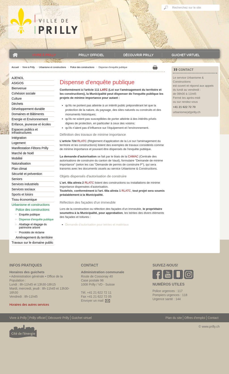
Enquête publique (29, 214)
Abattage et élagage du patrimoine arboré (33, 226)
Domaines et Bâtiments (28, 114)
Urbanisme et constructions (52, 67)
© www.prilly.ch (209, 326)
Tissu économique (24, 199)
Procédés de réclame (31, 232)
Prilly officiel (91, 55)
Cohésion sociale (24, 93)
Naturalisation (21, 163)
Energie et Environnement (30, 119)
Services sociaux (23, 189)
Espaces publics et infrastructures (25, 131)
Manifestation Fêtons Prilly (30, 148)
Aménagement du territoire (34, 237)
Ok (166, 7)
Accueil (15, 67)
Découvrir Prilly (138, 55)
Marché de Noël (23, 153)
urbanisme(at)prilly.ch (186, 112)
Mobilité (17, 158)
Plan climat (19, 168)
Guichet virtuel (186, 55)
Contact (213, 318)
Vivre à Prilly (44, 55)
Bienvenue (19, 88)
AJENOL (18, 78)
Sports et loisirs (22, 194)
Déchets (17, 103)
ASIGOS (18, 83)
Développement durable (28, 109)
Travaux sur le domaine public (32, 242)
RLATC (82, 141)
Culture (17, 98)
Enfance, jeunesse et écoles (31, 124)
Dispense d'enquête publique (36, 219)
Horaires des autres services (29, 304)
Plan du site (173, 318)
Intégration (19, 138)
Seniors (17, 179)
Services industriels (25, 184)
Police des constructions (82, 67)
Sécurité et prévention (27, 174)
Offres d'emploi (194, 318)
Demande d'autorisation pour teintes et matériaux (97, 224)
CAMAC (133, 156)
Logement (18, 143)
